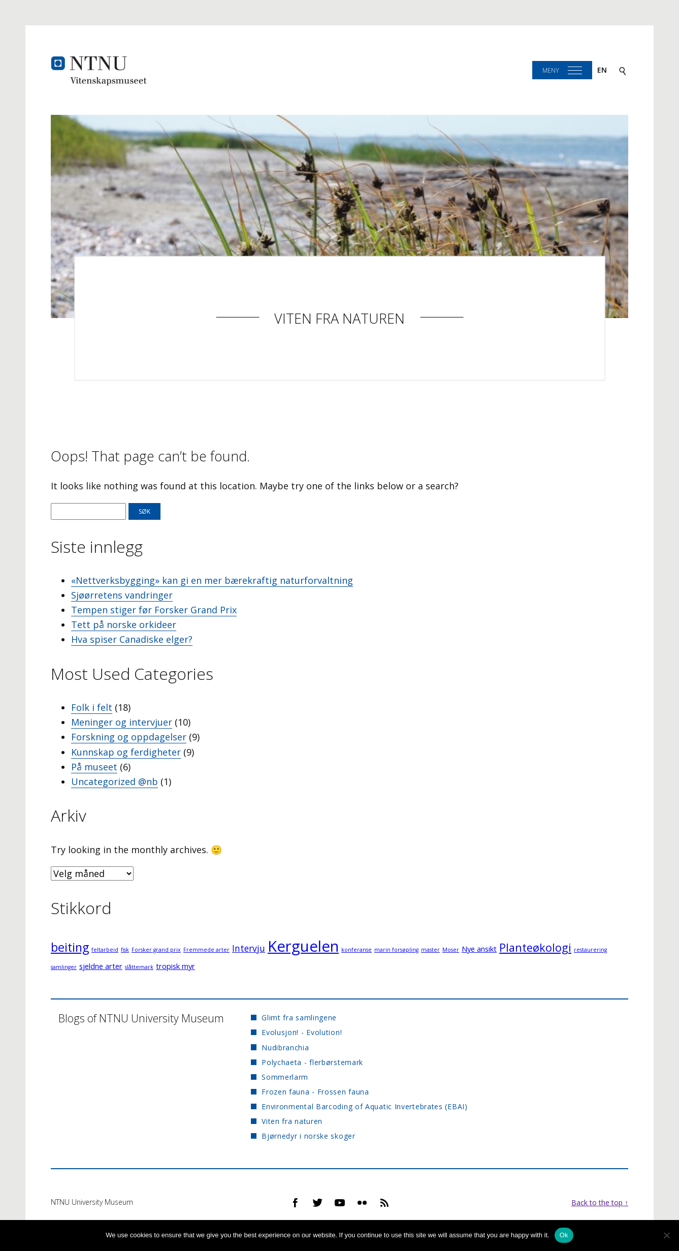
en (602, 70)
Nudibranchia (285, 1047)
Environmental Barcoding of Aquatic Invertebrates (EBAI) (365, 1106)
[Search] (622, 70)
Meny (550, 70)
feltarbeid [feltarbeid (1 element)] (104, 949)
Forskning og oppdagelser (128, 737)
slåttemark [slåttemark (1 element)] (139, 967)
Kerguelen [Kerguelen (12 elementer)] (303, 946)
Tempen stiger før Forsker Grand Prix (154, 610)
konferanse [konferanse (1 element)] (356, 949)
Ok (564, 1235)
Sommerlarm (285, 1077)
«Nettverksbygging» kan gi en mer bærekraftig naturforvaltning (212, 580)
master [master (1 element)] (430, 949)
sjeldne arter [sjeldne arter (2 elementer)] (100, 966)
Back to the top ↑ (599, 1202)
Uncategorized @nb (114, 781)
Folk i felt (91, 707)
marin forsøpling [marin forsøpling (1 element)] (396, 949)
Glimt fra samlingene (299, 1017)
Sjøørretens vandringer (122, 595)
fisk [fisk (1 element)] (125, 949)
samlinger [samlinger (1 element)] (64, 967)
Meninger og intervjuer (121, 722)
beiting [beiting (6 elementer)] (70, 947)
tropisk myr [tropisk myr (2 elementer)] (175, 966)
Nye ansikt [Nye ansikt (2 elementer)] (479, 949)
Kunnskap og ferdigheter (126, 752)
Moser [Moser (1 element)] (450, 949)
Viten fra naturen (339, 318)
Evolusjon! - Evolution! (302, 1032)
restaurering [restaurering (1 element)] (590, 949)
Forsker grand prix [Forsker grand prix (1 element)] (156, 949)
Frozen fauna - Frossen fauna (315, 1092)
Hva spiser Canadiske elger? (131, 639)
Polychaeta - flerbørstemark (312, 1062)
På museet (94, 767)
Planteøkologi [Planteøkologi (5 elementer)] (535, 947)
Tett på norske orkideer (123, 624)
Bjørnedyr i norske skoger (308, 1136)
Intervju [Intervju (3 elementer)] (248, 948)
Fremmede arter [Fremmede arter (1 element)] (206, 949)
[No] (666, 1235)
